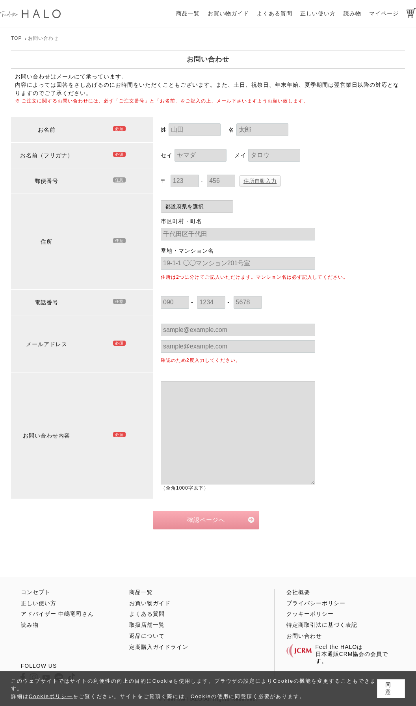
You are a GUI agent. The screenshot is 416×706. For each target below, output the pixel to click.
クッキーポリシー (310, 614)
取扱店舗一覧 (147, 625)
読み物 (352, 13)
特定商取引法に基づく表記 (321, 625)
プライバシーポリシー (315, 603)
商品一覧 (188, 13)
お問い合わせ (304, 636)
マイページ (384, 13)
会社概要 (298, 592)
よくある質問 (274, 13)
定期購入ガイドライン (158, 647)
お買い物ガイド (228, 13)
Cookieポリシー (51, 696)
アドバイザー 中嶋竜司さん (57, 614)
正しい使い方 (318, 13)
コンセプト (35, 592)
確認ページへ (206, 519)
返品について (147, 636)
